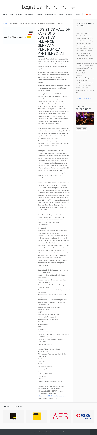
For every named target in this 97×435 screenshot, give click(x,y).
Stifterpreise (29, 14)
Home (5, 23)
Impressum (33, 432)
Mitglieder (19, 14)
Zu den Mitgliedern (84, 99)
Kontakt (58, 432)
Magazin (69, 14)
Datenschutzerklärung (46, 432)
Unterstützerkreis (50, 14)
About (5, 14)
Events (61, 14)
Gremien (39, 14)
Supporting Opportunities (83, 108)
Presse (77, 14)
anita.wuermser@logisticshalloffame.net (51, 396)
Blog (11, 14)
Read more (81, 129)
